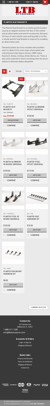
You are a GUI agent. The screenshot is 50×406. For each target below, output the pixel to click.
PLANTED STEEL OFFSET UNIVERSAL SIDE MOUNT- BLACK (35, 164)
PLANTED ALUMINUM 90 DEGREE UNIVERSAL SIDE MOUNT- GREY (12, 164)
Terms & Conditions (25, 362)
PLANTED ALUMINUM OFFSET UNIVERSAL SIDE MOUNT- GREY (35, 109)
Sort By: (19, 71)
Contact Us (25, 368)
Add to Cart (37, 120)
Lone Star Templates (37, 404)
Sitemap (27, 401)
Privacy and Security (25, 359)
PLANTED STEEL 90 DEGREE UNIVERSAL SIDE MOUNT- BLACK (11, 219)
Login (28, 2)
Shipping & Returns (25, 345)
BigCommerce (16, 404)
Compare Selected (38, 307)
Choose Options (13, 120)
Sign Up (35, 2)
